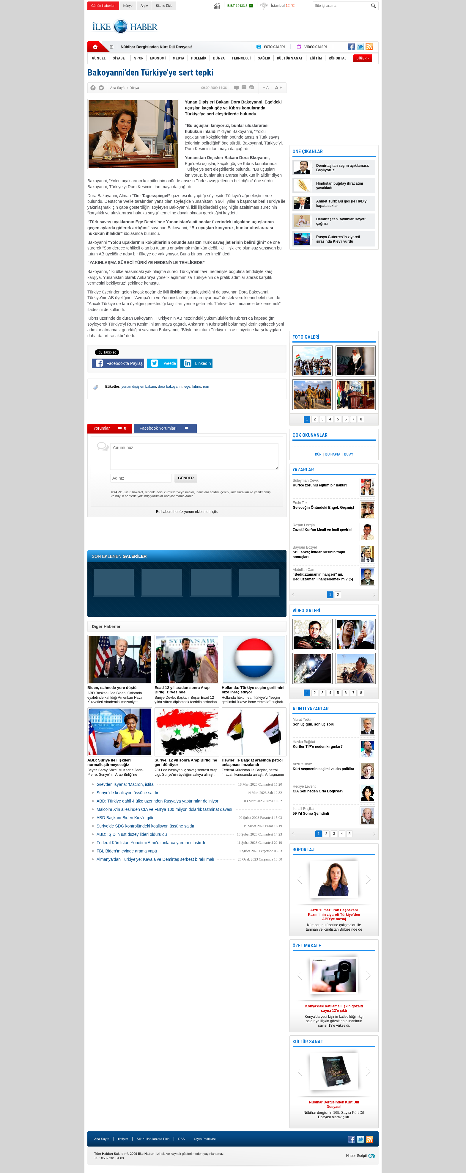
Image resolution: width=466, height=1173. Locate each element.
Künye (128, 5)
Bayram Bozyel (325, 552)
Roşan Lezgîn (325, 527)
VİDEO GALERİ (306, 610)
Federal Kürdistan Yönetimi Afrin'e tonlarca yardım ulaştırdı (151, 842)
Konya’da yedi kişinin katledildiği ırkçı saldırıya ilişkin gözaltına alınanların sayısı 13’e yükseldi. (334, 1016)
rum (206, 386)
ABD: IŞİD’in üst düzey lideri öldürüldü (132, 834)
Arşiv (144, 5)
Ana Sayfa (101, 1139)
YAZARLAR (303, 469)
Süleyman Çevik (325, 483)
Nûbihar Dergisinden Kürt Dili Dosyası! (156, 47)
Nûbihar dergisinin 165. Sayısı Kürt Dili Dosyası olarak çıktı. (334, 1109)
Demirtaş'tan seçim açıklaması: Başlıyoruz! (342, 168)
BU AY (348, 454)
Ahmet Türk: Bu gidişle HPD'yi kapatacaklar (342, 203)
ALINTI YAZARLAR (310, 709)
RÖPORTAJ (303, 849)
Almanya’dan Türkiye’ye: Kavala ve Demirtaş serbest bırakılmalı (155, 859)
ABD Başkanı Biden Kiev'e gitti (125, 817)
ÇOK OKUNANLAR (310, 435)
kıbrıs (196, 386)
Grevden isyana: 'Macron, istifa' (125, 784)
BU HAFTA (332, 454)
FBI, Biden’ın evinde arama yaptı (127, 851)
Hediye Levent (325, 789)
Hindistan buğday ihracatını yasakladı (339, 185)
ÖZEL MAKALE (306, 946)
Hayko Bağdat (325, 744)
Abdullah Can (325, 575)
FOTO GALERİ (305, 337)
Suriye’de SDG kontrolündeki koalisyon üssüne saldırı (146, 826)
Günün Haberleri (103, 5)
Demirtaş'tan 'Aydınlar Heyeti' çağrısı (341, 221)
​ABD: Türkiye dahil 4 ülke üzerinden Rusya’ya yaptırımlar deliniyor (157, 801)
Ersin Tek (325, 505)
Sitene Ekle (164, 5)
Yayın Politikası (204, 1139)
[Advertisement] (408, 104)
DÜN (318, 454)
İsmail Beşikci (325, 811)
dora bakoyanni (170, 386)
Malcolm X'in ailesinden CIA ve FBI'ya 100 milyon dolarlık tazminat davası (164, 809)
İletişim (123, 1139)
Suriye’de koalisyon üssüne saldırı (128, 792)
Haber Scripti (356, 1156)
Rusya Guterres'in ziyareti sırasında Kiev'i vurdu (338, 239)
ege (187, 386)
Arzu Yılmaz (325, 766)
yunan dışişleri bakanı (139, 386)
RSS (181, 1139)
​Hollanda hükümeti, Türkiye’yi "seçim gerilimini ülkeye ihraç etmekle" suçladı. (254, 694)
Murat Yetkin (325, 722)
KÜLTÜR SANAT (307, 1042)
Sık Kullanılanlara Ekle (153, 1139)
